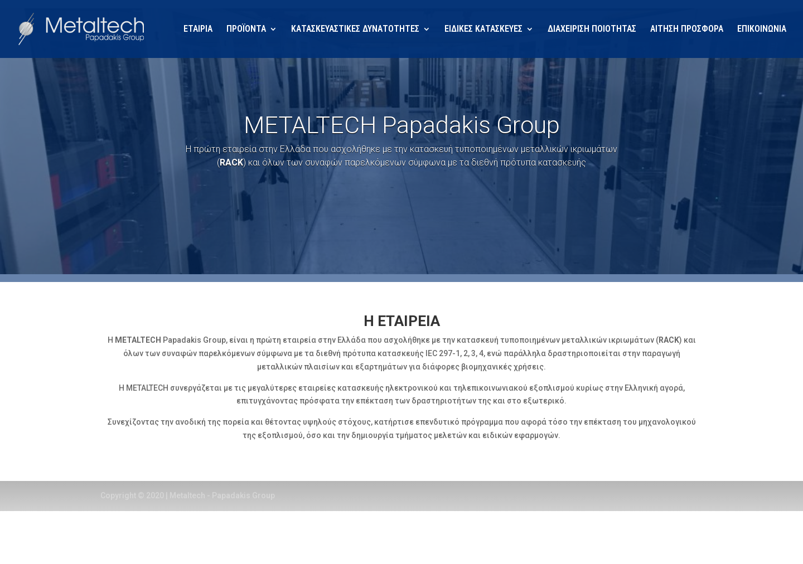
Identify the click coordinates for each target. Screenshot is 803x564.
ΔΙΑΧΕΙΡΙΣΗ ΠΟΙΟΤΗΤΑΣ (592, 29)
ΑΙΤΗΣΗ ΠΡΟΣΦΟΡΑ (686, 29)
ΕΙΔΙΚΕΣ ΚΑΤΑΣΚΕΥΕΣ (483, 29)
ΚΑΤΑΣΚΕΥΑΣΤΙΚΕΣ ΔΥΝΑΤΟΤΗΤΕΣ (355, 29)
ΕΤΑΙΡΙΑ (197, 29)
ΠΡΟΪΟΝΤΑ (246, 29)
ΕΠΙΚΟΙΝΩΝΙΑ (761, 29)
